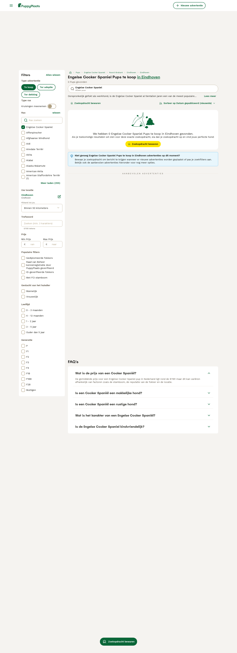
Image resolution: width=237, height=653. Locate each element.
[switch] (52, 106)
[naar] (54, 244)
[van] (33, 244)
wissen (56, 112)
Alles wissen (53, 75)
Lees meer (210, 96)
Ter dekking (30, 94)
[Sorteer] (187, 103)
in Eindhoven (148, 77)
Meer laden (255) (50, 183)
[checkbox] (23, 127)
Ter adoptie (46, 87)
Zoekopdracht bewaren (86, 103)
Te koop (28, 87)
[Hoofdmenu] (11, 5)
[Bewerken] (59, 197)
